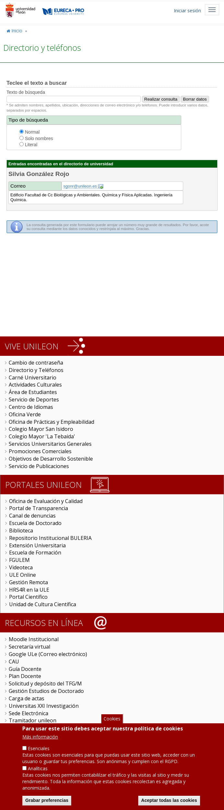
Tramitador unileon (32, 720)
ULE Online (22, 574)
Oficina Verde (25, 414)
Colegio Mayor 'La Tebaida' (42, 436)
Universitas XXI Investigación (44, 705)
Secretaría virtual (29, 646)
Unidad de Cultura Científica (42, 604)
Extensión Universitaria (37, 545)
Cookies (112, 719)
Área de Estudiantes (33, 392)
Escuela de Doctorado (35, 523)
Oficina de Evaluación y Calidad (46, 501)
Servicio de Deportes (34, 399)
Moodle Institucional (34, 639)
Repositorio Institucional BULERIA (50, 538)
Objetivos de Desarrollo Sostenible (51, 458)
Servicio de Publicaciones (39, 466)
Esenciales (39, 749)
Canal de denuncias (32, 515)
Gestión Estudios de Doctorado (46, 691)
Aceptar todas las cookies (169, 801)
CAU (14, 661)
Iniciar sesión (187, 10)
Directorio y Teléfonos (36, 370)
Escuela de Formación (35, 552)
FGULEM (19, 560)
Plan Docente (25, 676)
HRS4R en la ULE (29, 589)
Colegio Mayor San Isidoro (41, 428)
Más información (40, 737)
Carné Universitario (32, 377)
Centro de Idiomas (31, 406)
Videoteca (21, 567)
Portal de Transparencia (38, 508)
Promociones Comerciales (40, 451)
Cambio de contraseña (36, 362)
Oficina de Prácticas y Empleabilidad (51, 421)
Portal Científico (28, 596)
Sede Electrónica (28, 713)
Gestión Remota (28, 582)
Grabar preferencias (46, 801)
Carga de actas (26, 698)
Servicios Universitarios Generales (50, 443)
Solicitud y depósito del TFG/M (45, 683)
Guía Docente (25, 669)
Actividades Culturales (35, 384)
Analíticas (38, 769)
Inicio (16, 30)
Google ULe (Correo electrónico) (48, 654)
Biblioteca (21, 530)
